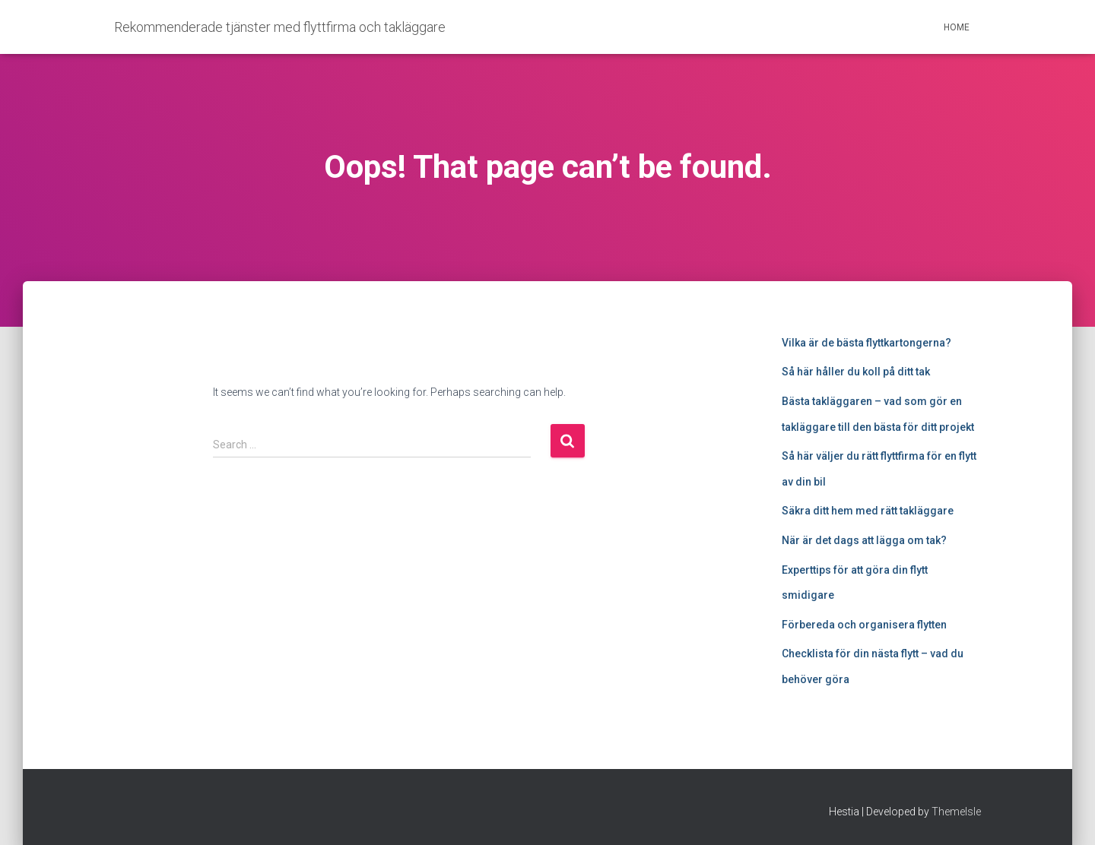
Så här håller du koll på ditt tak (856, 372)
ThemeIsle (956, 811)
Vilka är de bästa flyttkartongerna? (866, 343)
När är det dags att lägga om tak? (864, 540)
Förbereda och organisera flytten (864, 625)
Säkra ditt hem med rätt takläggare (868, 511)
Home (957, 27)
